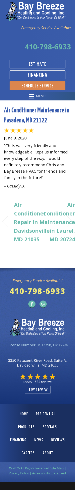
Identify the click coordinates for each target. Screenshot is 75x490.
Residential (45, 414)
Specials (50, 427)
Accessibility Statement (49, 473)
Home (24, 414)
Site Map (57, 468)
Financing (18, 440)
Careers (28, 453)
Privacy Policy (19, 473)
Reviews (58, 440)
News (38, 440)
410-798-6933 (48, 47)
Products (26, 427)
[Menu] (37, 96)
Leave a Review (37, 390)
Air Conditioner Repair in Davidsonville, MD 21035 (32, 222)
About (48, 453)
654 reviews (43, 382)
